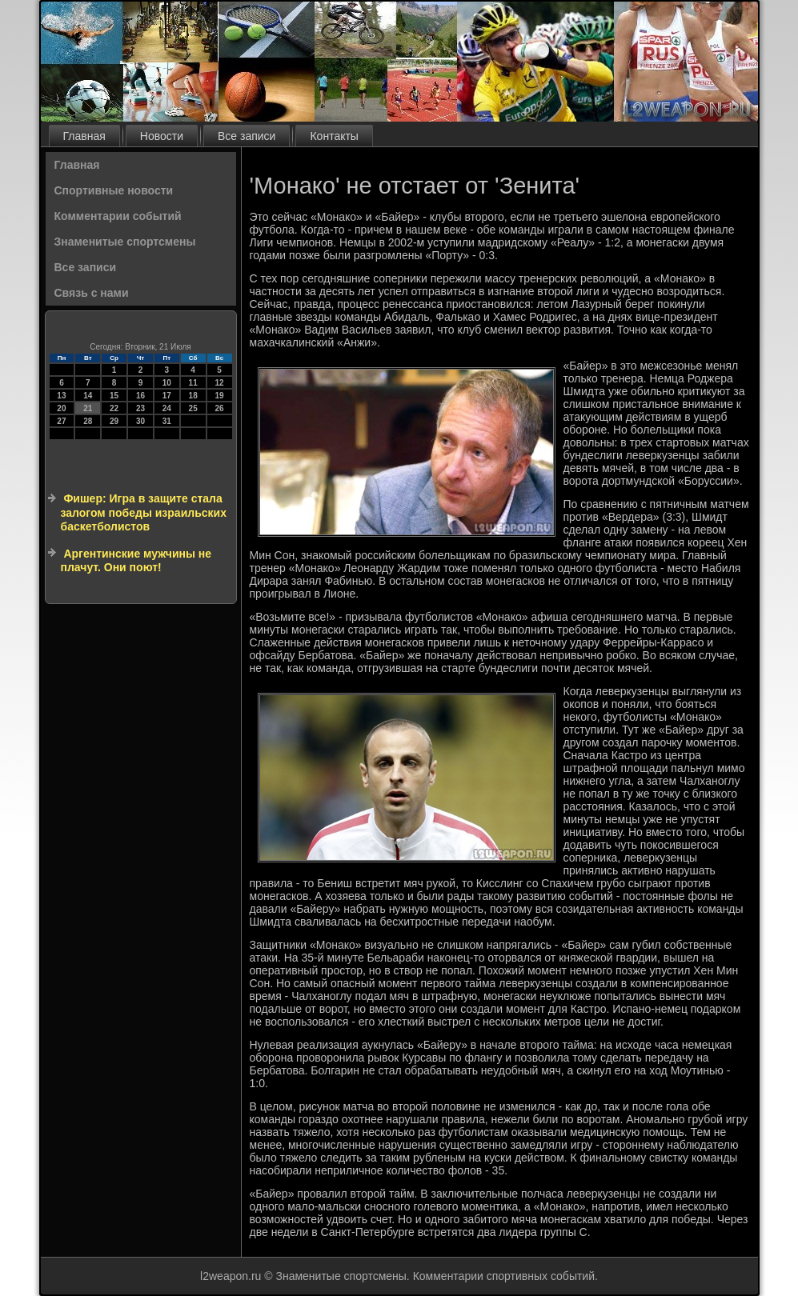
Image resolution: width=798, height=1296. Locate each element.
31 (166, 421)
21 (87, 408)
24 (166, 408)
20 (61, 408)
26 (219, 408)
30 (140, 421)
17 (166, 395)
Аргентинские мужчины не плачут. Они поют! (136, 560)
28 (87, 421)
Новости (161, 136)
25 (193, 408)
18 (193, 395)
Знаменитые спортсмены (125, 241)
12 (219, 382)
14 (87, 395)
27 (61, 421)
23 (140, 408)
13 (61, 395)
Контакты (334, 136)
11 (193, 382)
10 (166, 382)
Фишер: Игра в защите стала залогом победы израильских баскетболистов (144, 512)
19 (219, 395)
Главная (84, 136)
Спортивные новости (114, 190)
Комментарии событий (118, 216)
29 (114, 421)
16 (140, 395)
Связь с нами (91, 292)
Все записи (246, 136)
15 (114, 395)
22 (114, 408)
